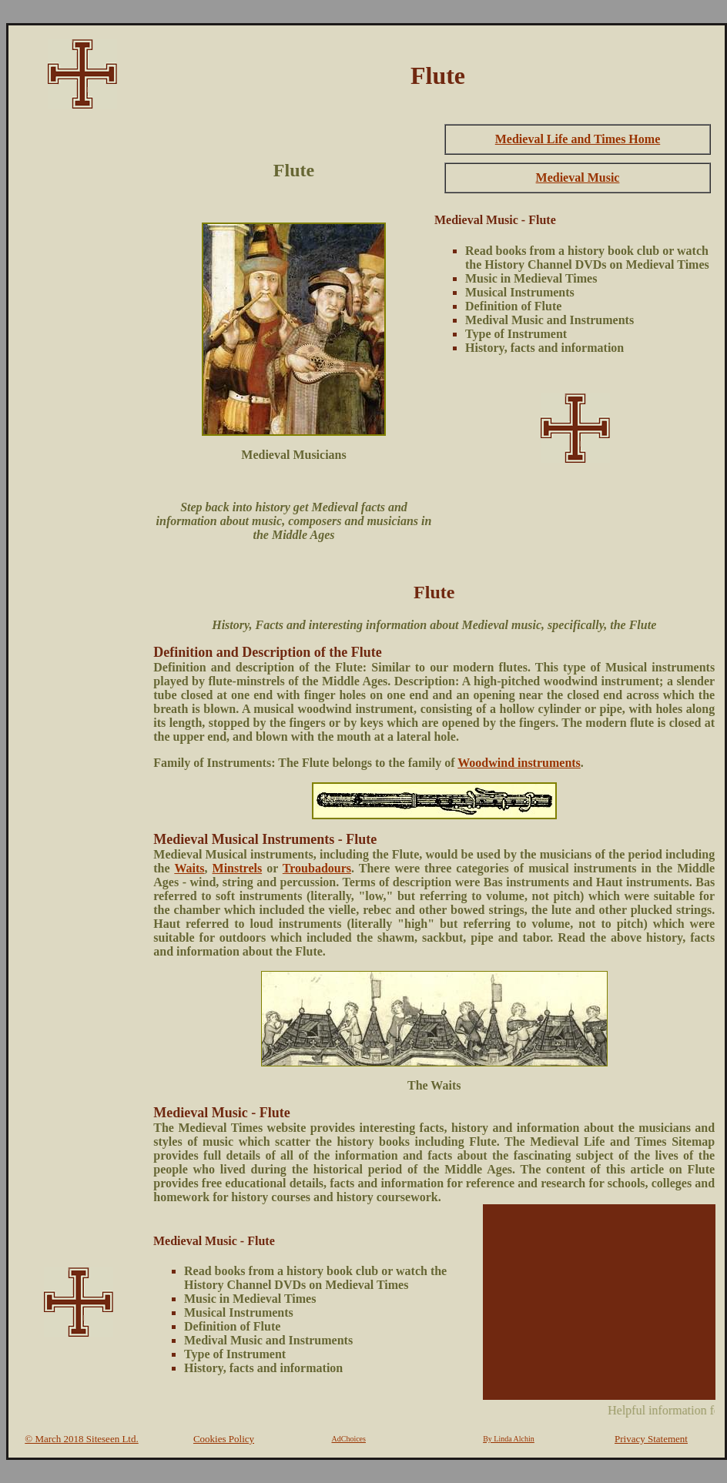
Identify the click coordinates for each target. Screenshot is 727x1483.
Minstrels (238, 868)
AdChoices (349, 1438)
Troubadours (317, 868)
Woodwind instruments (519, 762)
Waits (189, 868)
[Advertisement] (78, 351)
